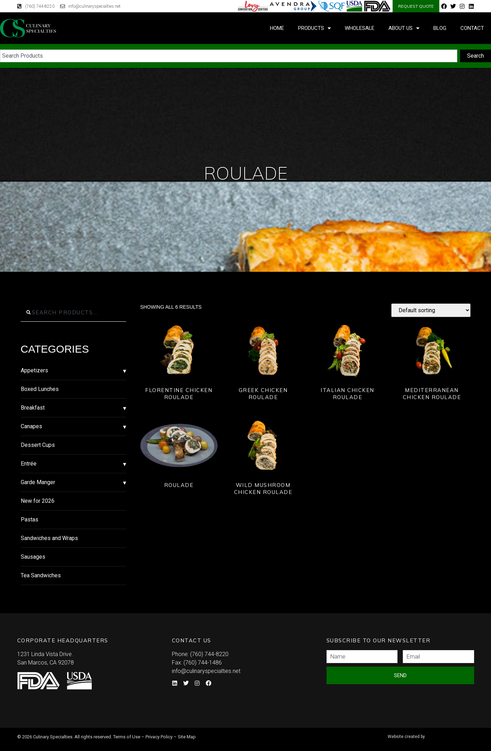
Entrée (29, 463)
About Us (403, 28)
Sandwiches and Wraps (49, 538)
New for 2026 (37, 501)
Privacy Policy (159, 736)
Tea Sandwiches (41, 575)
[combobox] (228, 56)
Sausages (33, 556)
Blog (439, 28)
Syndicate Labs (430, 733)
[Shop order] (431, 310)
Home (277, 28)
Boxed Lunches (40, 389)
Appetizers (34, 370)
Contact (472, 28)
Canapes (31, 426)
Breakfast (33, 407)
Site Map (187, 736)
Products (314, 28)
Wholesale (359, 28)
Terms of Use (126, 736)
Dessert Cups (38, 445)
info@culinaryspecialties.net (206, 671)
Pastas (29, 519)
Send (400, 675)
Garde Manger (38, 482)
